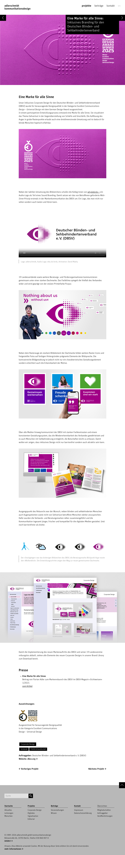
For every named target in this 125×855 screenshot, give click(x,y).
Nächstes (96, 769)
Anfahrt (7, 841)
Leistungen (8, 813)
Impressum (78, 810)
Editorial (31, 819)
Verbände (24, 749)
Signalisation (33, 816)
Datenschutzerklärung (83, 813)
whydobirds (92, 192)
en (119, 6)
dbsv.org (31, 759)
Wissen (54, 813)
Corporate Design (28, 744)
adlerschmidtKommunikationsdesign (17, 7)
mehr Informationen (12, 849)
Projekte (86, 6)
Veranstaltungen (57, 810)
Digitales (31, 813)
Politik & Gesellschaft (38, 749)
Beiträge (99, 6)
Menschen (8, 816)
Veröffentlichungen (104, 816)
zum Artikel (27, 686)
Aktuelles (8, 810)
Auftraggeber (102, 813)
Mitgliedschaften (104, 810)
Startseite (8, 806)
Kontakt (111, 6)
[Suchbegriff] (16, 796)
